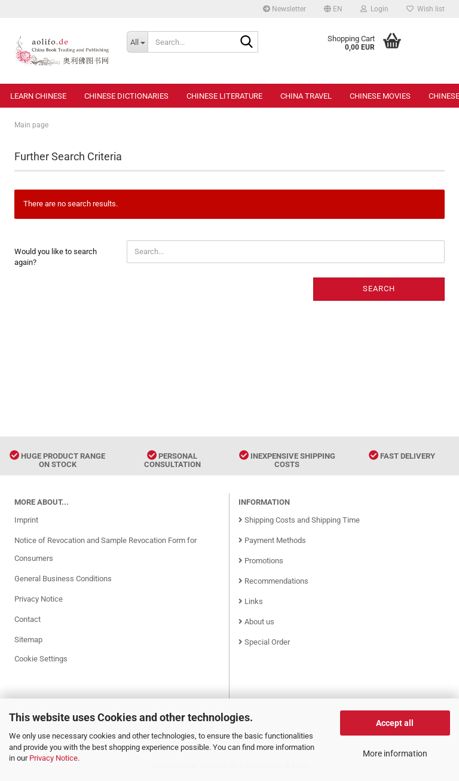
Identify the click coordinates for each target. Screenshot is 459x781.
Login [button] (374, 9)
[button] (333, 9)
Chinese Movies (380, 95)
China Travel (306, 95)
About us (256, 621)
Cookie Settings (41, 658)
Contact (27, 619)
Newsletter (284, 9)
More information (395, 753)
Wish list (425, 9)
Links (250, 601)
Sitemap (28, 639)
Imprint (26, 519)
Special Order (264, 641)
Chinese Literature (224, 95)
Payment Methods (272, 540)
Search (379, 288)
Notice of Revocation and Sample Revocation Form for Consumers (105, 549)
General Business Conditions (63, 578)
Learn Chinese (38, 95)
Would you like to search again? (55, 257)
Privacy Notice (53, 757)
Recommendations (273, 580)
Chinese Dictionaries (126, 95)
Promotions (260, 560)
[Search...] (137, 42)
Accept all (395, 723)
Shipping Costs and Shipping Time (299, 519)
